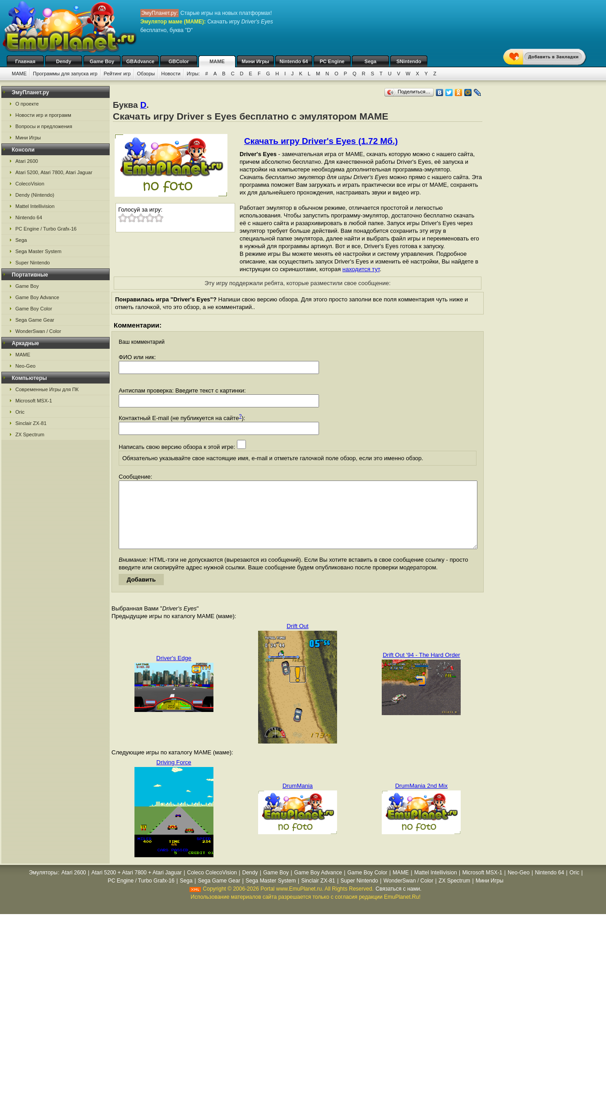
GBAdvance (140, 61)
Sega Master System (38, 251)
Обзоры (146, 73)
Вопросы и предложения (43, 126)
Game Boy (102, 61)
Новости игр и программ (43, 115)
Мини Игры (255, 61)
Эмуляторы (43, 886)
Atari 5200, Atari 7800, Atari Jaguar (54, 172)
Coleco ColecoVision (212, 886)
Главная (25, 61)
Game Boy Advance (37, 297)
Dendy (63, 61)
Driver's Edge (173, 671)
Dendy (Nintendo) (34, 195)
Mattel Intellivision (35, 206)
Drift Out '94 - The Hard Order (421, 668)
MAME (217, 61)
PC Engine (331, 61)
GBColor (178, 61)
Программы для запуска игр (65, 73)
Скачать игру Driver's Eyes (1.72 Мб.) (321, 141)
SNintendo (409, 61)
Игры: (193, 73)
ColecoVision (29, 183)
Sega (370, 61)
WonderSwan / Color (38, 331)
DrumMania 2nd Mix (421, 799)
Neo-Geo (25, 366)
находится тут (361, 269)
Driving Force (174, 775)
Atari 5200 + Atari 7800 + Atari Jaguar (137, 886)
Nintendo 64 (294, 61)
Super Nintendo (32, 262)
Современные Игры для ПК (47, 389)
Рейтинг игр (117, 73)
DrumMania (297, 799)
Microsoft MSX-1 (33, 400)
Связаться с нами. (398, 902)
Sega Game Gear (34, 320)
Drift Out (297, 639)
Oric (19, 412)
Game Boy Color (33, 308)
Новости (170, 73)
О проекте (27, 103)
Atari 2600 (26, 161)
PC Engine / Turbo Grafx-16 (46, 228)
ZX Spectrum (29, 434)
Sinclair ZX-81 (30, 423)
